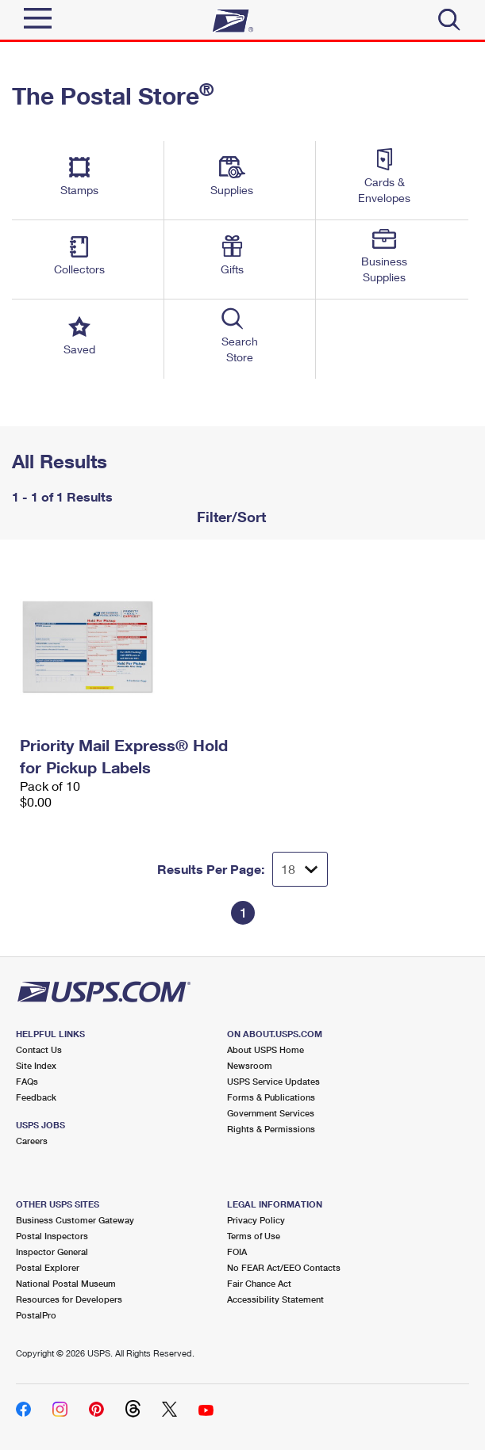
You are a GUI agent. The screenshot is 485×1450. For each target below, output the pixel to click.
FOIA (237, 1251)
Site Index (36, 1065)
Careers (32, 1140)
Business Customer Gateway (75, 1220)
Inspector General (52, 1251)
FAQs (27, 1081)
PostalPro (36, 1315)
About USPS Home (265, 1049)
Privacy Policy (256, 1220)
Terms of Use (253, 1236)
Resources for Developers (69, 1299)
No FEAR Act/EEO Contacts (284, 1267)
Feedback (36, 1097)
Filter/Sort (229, 516)
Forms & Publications (271, 1097)
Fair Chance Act (259, 1283)
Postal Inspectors (52, 1236)
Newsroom (249, 1065)
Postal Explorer (47, 1267)
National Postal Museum (66, 1283)
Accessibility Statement (275, 1299)
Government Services (270, 1113)
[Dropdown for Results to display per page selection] (300, 869)
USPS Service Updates (273, 1081)
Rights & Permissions (271, 1129)
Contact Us (39, 1049)
